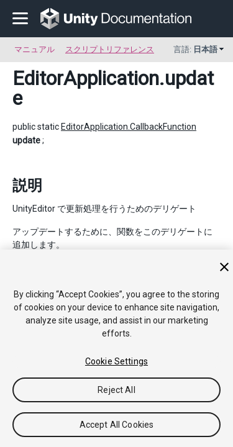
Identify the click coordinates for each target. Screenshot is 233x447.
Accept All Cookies (117, 425)
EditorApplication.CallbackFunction (128, 127)
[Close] (224, 267)
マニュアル (34, 49)
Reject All (116, 390)
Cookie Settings (116, 361)
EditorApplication (85, 78)
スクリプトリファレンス (109, 49)
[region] (116, 348)
